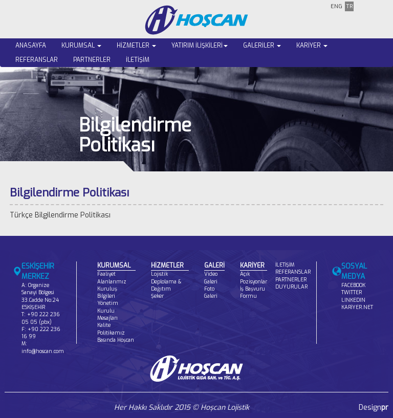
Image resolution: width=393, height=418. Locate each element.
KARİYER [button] (312, 45)
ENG (336, 6)
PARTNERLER (92, 60)
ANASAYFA (30, 45)
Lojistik (159, 274)
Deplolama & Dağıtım (166, 285)
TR (349, 6)
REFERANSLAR (36, 60)
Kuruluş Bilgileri (107, 292)
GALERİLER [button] (262, 45)
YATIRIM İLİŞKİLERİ (199, 45)
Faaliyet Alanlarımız (111, 277)
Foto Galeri (210, 292)
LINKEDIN (353, 300)
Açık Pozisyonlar (253, 277)
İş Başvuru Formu (252, 292)
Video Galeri (210, 277)
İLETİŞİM (137, 60)
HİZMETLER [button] (136, 45)
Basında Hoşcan (115, 340)
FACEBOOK (353, 285)
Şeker (157, 296)
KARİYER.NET (357, 307)
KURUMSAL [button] (81, 45)
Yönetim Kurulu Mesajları (107, 310)
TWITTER (351, 292)
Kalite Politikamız (111, 329)
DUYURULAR (291, 286)
